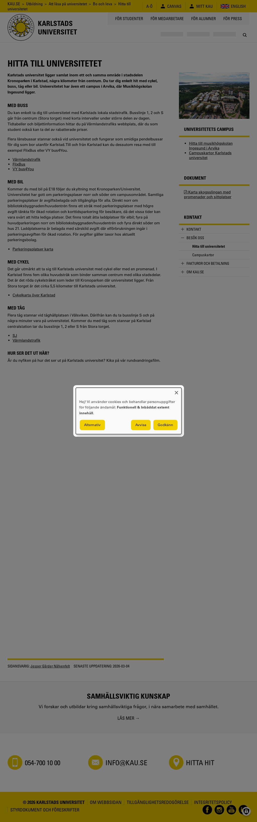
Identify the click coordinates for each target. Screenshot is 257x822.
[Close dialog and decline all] (176, 391)
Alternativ (92, 425)
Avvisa (140, 425)
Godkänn (165, 425)
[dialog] (128, 411)
